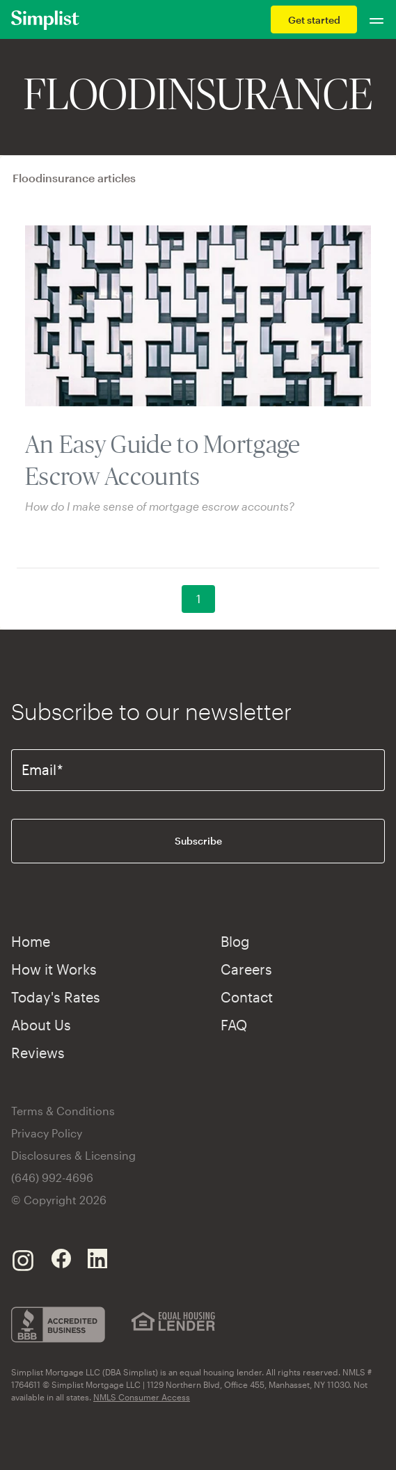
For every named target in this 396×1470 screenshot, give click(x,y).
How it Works (54, 969)
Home (30, 941)
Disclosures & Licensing (73, 1155)
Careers (246, 969)
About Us (41, 1024)
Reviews (38, 1052)
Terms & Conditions (63, 1110)
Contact (247, 997)
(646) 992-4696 (52, 1177)
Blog (235, 941)
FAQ (234, 1024)
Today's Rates (55, 997)
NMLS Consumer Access (141, 1397)
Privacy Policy (46, 1133)
